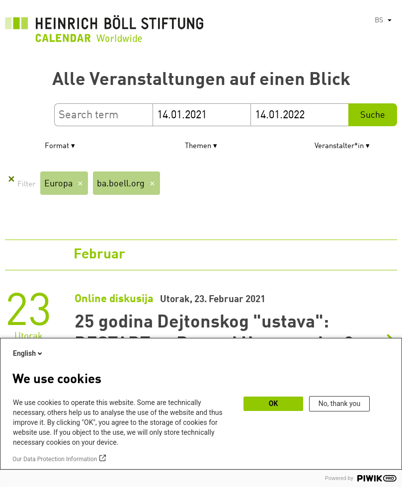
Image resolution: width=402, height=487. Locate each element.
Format (57, 146)
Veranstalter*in (339, 146)
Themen (198, 146)
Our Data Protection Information (54, 459)
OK (273, 403)
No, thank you (340, 403)
